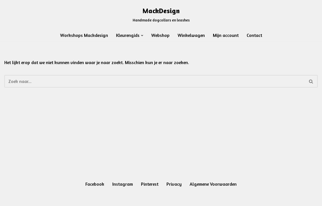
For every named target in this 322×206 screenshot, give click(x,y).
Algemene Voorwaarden (213, 184)
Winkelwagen (191, 35)
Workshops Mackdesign (84, 35)
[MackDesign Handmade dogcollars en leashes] (161, 14)
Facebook (94, 184)
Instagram (122, 184)
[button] (142, 35)
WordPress (76, 198)
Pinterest (149, 184)
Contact (254, 35)
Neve (9, 198)
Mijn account (226, 35)
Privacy (174, 184)
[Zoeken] (154, 81)
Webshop (160, 35)
